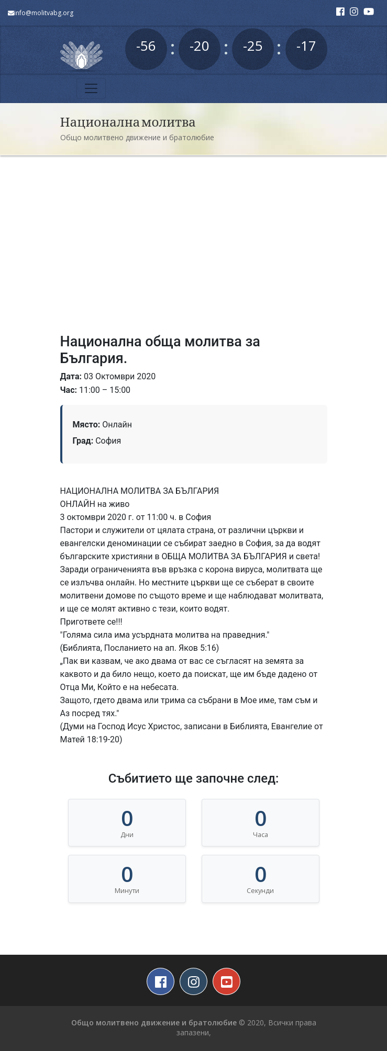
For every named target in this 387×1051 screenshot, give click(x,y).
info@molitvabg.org (40, 12)
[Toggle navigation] (91, 88)
